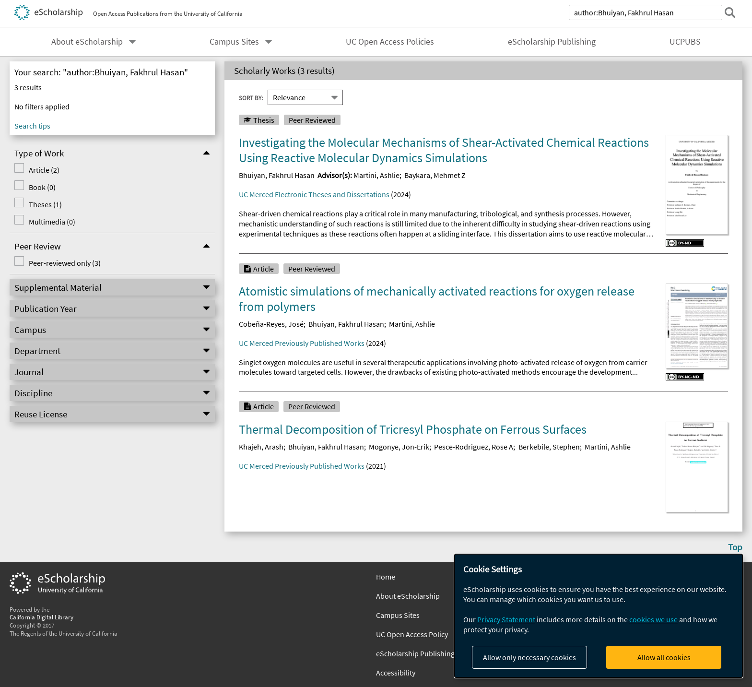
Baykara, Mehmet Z (435, 175)
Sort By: (251, 97)
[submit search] (730, 12)
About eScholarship (87, 41)
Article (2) (44, 170)
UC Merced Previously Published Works (301, 343)
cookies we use (653, 619)
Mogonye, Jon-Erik (399, 446)
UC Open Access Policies (390, 41)
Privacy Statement (506, 619)
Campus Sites (234, 41)
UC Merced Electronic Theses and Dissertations (314, 194)
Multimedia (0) (52, 221)
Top (735, 547)
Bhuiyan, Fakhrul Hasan (277, 175)
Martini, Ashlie (376, 175)
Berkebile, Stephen (549, 446)
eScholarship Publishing (552, 41)
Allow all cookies (664, 657)
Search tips (32, 125)
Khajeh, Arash (261, 446)
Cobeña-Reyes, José (271, 324)
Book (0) (42, 187)
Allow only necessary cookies (529, 657)
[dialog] (598, 615)
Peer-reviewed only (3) (65, 263)
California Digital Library (41, 617)
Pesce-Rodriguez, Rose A (473, 446)
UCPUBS (685, 41)
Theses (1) (45, 204)
